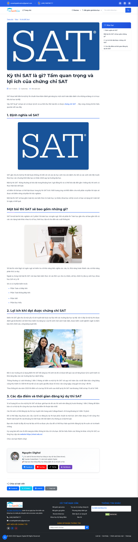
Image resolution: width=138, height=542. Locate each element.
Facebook (13, 488)
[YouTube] (41, 467)
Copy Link (51, 488)
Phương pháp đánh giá (79, 510)
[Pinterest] (16, 528)
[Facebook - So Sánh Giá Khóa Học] (120, 3)
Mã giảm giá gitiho (58, 510)
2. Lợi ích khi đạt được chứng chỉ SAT (115, 41)
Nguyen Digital (21, 536)
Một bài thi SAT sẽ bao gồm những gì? (115, 35)
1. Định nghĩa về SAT (111, 30)
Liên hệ (97, 536)
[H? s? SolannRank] (65, 467)
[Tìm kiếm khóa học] (113, 10)
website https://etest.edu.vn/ (31, 434)
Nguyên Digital (31, 452)
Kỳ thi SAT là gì (24, 19)
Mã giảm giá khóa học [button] (91, 10)
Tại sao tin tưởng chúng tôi (79, 507)
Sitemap (128, 536)
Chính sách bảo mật (117, 536)
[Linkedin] (12, 528)
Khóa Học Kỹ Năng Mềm (58, 517)
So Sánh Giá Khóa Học (14, 510)
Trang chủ (26, 10)
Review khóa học (58, 514)
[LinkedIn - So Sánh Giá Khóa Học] (125, 3)
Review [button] (75, 10)
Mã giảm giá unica (58, 507)
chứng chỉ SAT (70, 104)
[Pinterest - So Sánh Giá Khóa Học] (129, 3)
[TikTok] (53, 467)
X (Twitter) (26, 488)
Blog (16, 19)
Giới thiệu (105, 536)
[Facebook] (28, 467)
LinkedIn (38, 488)
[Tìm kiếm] (128, 10)
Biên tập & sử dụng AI (79, 514)
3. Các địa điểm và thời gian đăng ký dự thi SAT (116, 47)
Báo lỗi (79, 517)
